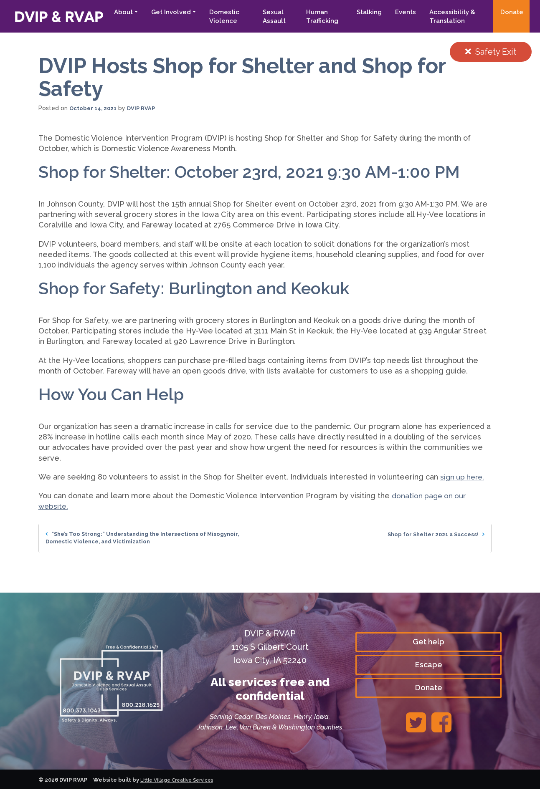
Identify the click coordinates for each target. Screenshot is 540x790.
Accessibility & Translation (449, 16)
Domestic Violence (215, 16)
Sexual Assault (267, 16)
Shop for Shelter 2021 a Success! (432, 534)
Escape (428, 665)
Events (402, 12)
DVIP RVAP (145, 108)
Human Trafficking (317, 16)
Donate (511, 12)
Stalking (366, 12)
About (114, 12)
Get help (428, 641)
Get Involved (162, 12)
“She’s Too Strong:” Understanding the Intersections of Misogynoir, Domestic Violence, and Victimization (148, 538)
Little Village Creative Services (181, 781)
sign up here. (463, 476)
